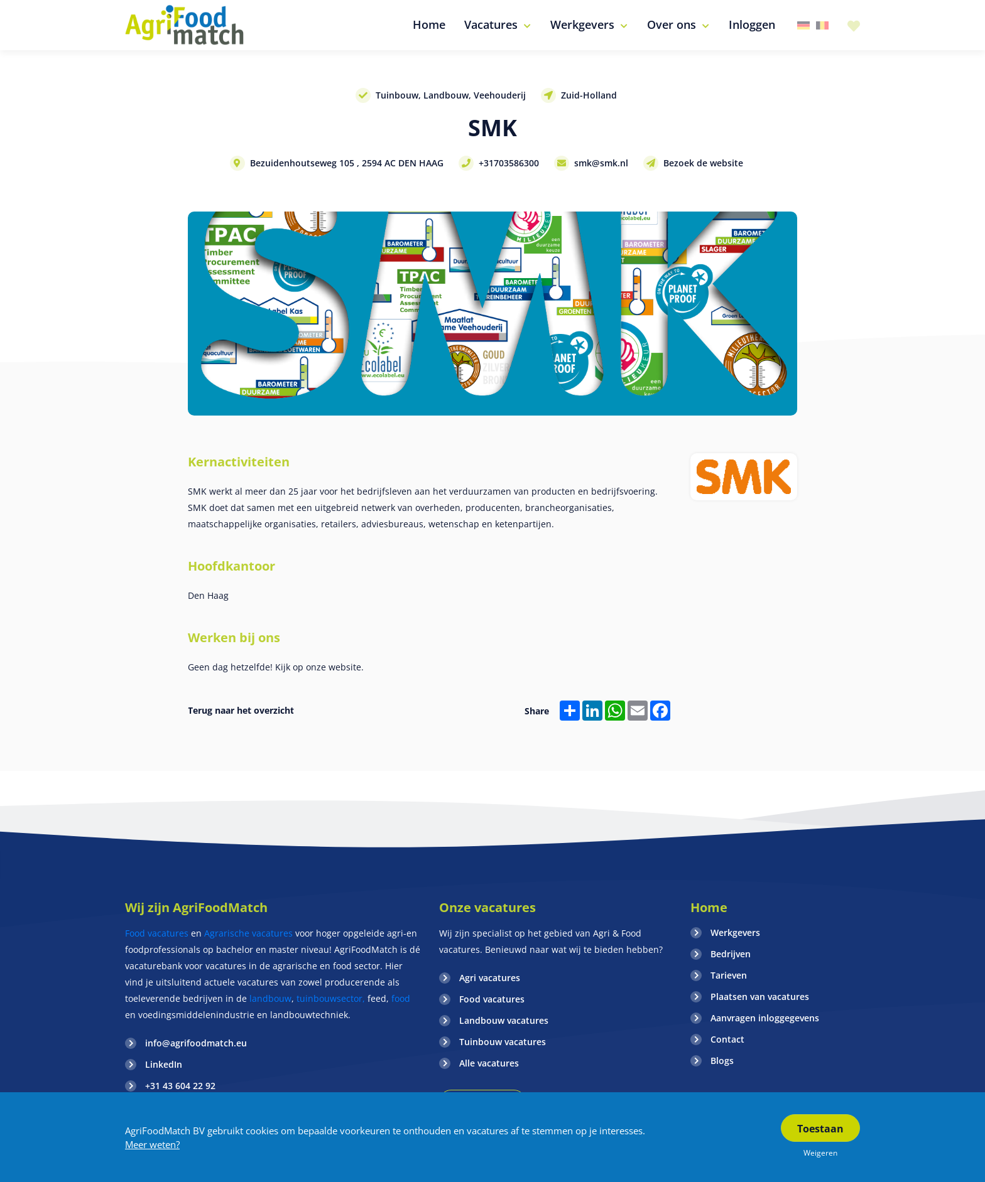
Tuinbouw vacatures (502, 1042)
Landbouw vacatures (503, 1020)
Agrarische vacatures (249, 933)
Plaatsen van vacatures (759, 996)
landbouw (270, 998)
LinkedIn (163, 1064)
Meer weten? (152, 1144)
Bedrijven (730, 954)
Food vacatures (156, 933)
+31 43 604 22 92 (180, 1086)
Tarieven (728, 975)
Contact (727, 1039)
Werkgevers (735, 932)
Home (708, 907)
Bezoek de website (703, 163)
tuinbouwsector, (331, 998)
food (400, 998)
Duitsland (803, 25)
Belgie (822, 25)
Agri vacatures (489, 978)
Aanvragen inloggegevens (764, 1018)
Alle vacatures (489, 1063)
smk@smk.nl (601, 163)
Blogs (722, 1060)
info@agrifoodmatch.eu (196, 1043)
